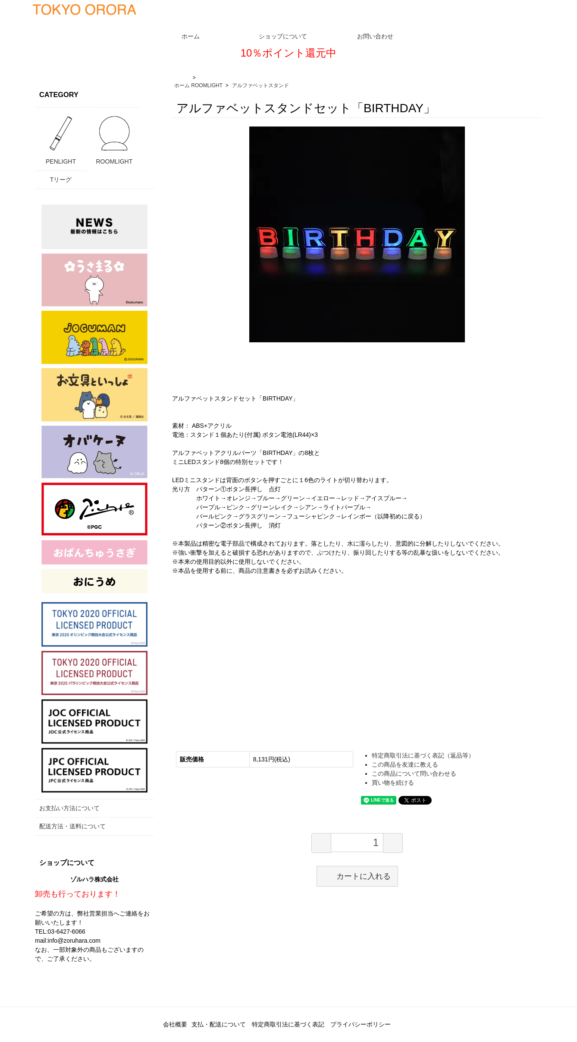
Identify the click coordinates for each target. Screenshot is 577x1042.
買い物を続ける (393, 782)
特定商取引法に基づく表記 (288, 1024)
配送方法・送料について (72, 826)
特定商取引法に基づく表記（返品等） (423, 755)
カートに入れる (357, 876)
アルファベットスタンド (260, 85)
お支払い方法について (69, 808)
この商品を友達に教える (405, 764)
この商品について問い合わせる (414, 773)
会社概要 (175, 1024)
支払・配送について (218, 1024)
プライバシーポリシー (360, 1024)
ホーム (182, 85)
